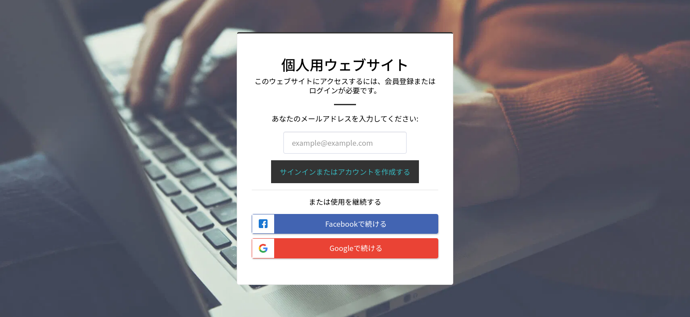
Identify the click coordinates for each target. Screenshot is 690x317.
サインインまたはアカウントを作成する (344, 171)
